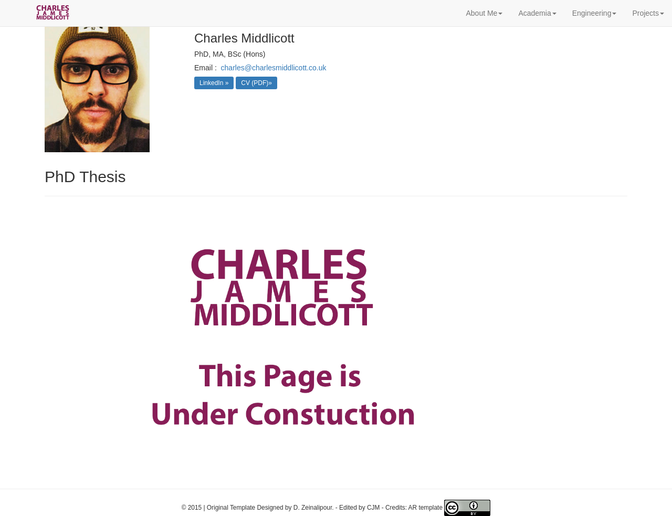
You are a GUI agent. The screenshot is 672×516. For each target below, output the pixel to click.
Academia (537, 13)
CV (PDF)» (256, 83)
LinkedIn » (214, 83)
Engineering (594, 13)
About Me (484, 13)
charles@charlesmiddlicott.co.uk (274, 68)
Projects (648, 13)
